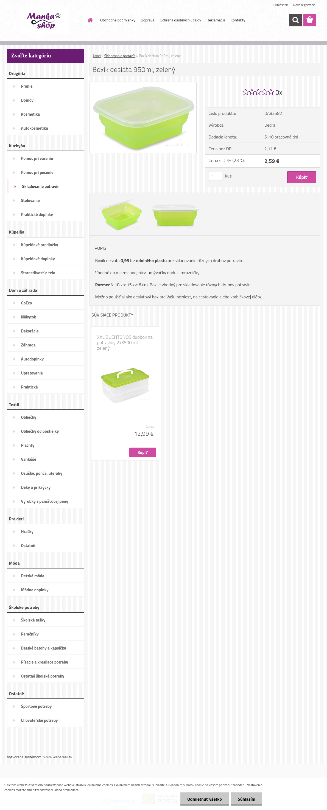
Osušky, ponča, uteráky (41, 473)
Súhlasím (246, 799)
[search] (295, 20)
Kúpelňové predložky (39, 245)
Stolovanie (30, 200)
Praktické (29, 387)
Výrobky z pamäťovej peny (44, 501)
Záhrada (28, 345)
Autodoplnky (32, 359)
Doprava (147, 20)
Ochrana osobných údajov (180, 20)
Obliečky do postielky (40, 431)
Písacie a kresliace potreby (44, 662)
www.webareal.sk (57, 757)
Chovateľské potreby (39, 720)
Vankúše (28, 459)
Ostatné (28, 545)
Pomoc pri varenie (37, 158)
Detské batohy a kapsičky (43, 648)
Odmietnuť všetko (204, 799)
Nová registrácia (304, 4)
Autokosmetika (34, 128)
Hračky (27, 531)
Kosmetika (30, 114)
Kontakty (238, 20)
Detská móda (32, 576)
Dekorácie (30, 331)
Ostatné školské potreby (42, 676)
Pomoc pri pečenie (37, 172)
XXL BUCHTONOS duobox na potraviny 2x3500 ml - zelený (125, 342)
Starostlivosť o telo (38, 273)
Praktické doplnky (37, 214)
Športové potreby (36, 706)
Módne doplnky (35, 590)
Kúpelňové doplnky (38, 259)
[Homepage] (89, 20)
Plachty (28, 445)
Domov (27, 100)
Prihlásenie (281, 4)
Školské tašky (33, 620)
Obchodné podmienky (117, 20)
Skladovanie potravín (41, 186)
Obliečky (28, 417)
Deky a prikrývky (36, 487)
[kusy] (215, 176)
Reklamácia (216, 20)
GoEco (26, 303)
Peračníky (30, 634)
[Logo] (45, 20)
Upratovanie (32, 373)
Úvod (97, 56)
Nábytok (28, 317)
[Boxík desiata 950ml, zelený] (143, 84)
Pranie (27, 86)
